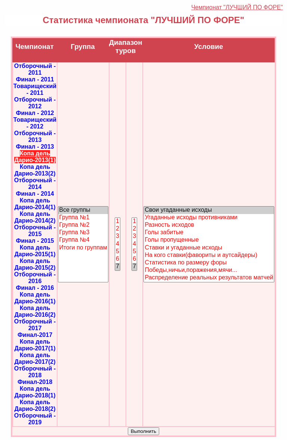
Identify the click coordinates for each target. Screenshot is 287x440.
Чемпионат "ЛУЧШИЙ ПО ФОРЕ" (237, 7)
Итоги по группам (83, 248)
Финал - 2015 (35, 241)
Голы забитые (209, 232)
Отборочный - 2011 (35, 69)
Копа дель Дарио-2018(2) (34, 405)
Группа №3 (83, 232)
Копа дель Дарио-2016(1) (34, 297)
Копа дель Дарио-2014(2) (34, 217)
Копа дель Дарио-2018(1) (34, 392)
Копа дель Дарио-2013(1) (34, 156)
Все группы (83, 210)
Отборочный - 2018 (35, 371)
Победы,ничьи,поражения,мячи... (209, 270)
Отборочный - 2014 (35, 183)
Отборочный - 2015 (35, 230)
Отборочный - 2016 (35, 277)
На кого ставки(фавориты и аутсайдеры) (209, 255)
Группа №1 (83, 217)
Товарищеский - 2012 (34, 123)
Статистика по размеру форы (209, 263)
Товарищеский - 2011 (34, 89)
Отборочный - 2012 (35, 102)
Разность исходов (209, 225)
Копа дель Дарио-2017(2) (34, 358)
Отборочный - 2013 (35, 136)
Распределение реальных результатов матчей (209, 278)
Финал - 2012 (35, 113)
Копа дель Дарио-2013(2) (34, 170)
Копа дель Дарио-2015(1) (34, 250)
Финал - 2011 (35, 79)
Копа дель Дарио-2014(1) (34, 203)
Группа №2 (83, 225)
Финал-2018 (35, 382)
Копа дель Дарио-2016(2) (34, 311)
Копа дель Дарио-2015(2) (34, 264)
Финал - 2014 (35, 193)
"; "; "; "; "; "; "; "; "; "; (209, 244)
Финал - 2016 (35, 288)
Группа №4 (83, 240)
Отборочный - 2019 (35, 418)
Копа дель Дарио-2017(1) (34, 344)
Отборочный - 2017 (35, 324)
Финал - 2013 (35, 146)
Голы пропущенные (209, 240)
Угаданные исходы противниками (209, 217)
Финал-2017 (35, 335)
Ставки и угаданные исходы (209, 248)
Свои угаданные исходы (209, 210)
